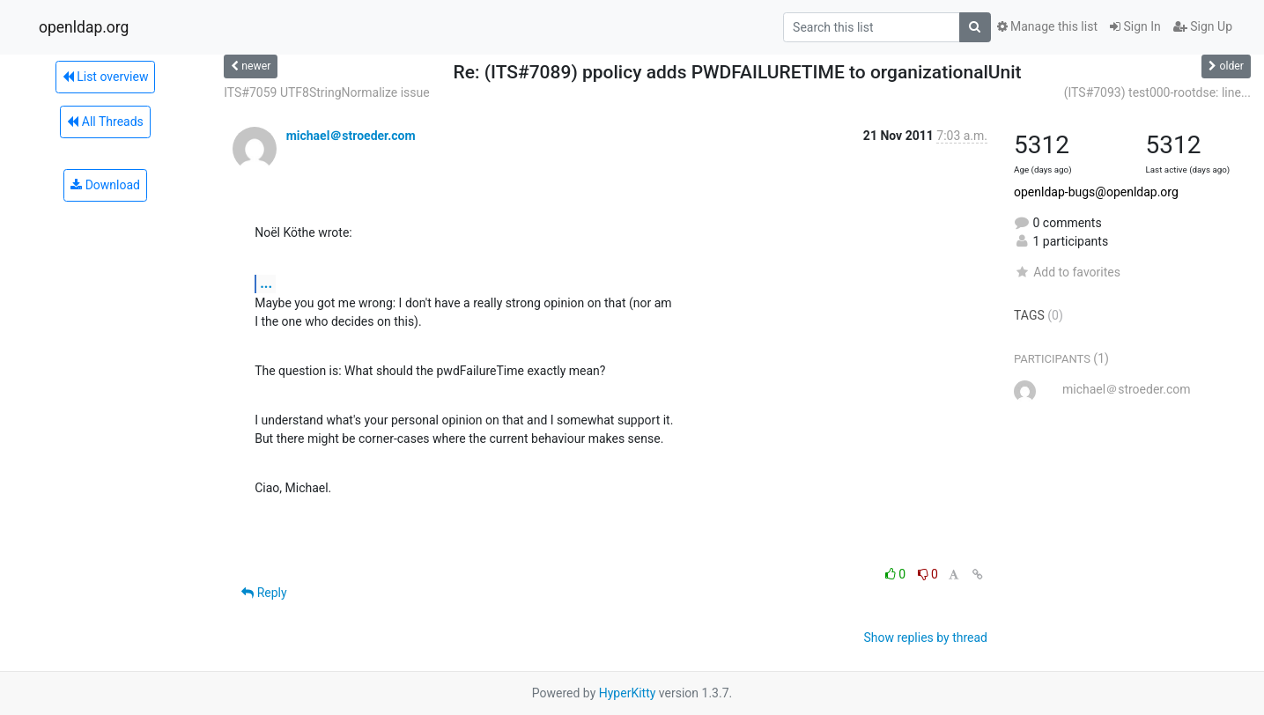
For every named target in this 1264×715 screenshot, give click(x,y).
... (266, 283)
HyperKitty (627, 693)
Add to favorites (1067, 272)
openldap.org (84, 27)
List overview (106, 77)
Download (105, 185)
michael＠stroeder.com (351, 136)
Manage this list (1047, 26)
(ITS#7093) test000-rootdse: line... (1157, 92)
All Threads (105, 121)
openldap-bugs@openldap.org (1096, 192)
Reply (263, 593)
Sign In (1135, 26)
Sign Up (1202, 26)
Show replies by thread (925, 637)
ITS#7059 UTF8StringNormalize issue (327, 92)
